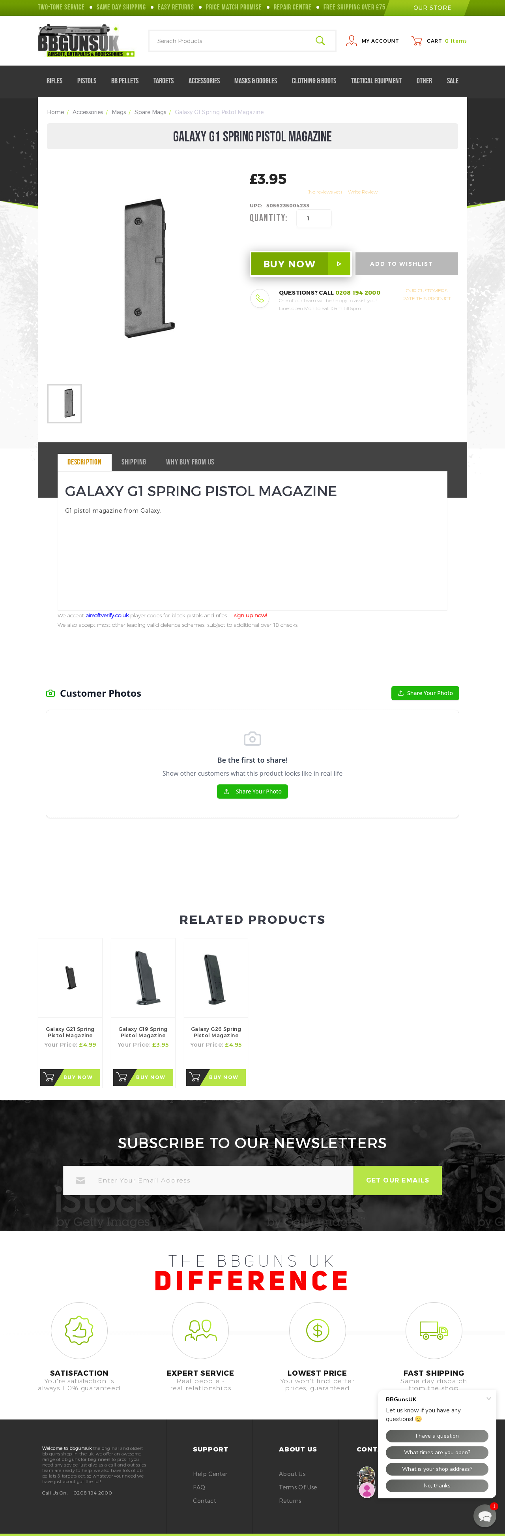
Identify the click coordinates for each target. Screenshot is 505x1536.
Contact (204, 1500)
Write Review (363, 192)
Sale (452, 81)
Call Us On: (54, 1492)
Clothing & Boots (317, 81)
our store (426, 7)
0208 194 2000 (357, 292)
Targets (166, 81)
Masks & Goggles (258, 81)
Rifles (58, 81)
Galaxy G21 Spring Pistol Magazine (70, 1032)
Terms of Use (298, 1487)
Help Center (210, 1473)
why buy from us (190, 462)
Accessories (207, 81)
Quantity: (269, 218)
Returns (290, 1500)
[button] (484, 1515)
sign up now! (250, 615)
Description (84, 462)
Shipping (134, 462)
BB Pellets (128, 81)
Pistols (90, 81)
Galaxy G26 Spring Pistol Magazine (216, 1032)
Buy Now (78, 1077)
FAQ (199, 1487)
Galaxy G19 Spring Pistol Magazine (143, 1032)
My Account (380, 40)
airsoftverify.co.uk (108, 615)
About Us (292, 1473)
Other (427, 81)
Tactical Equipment (379, 81)
